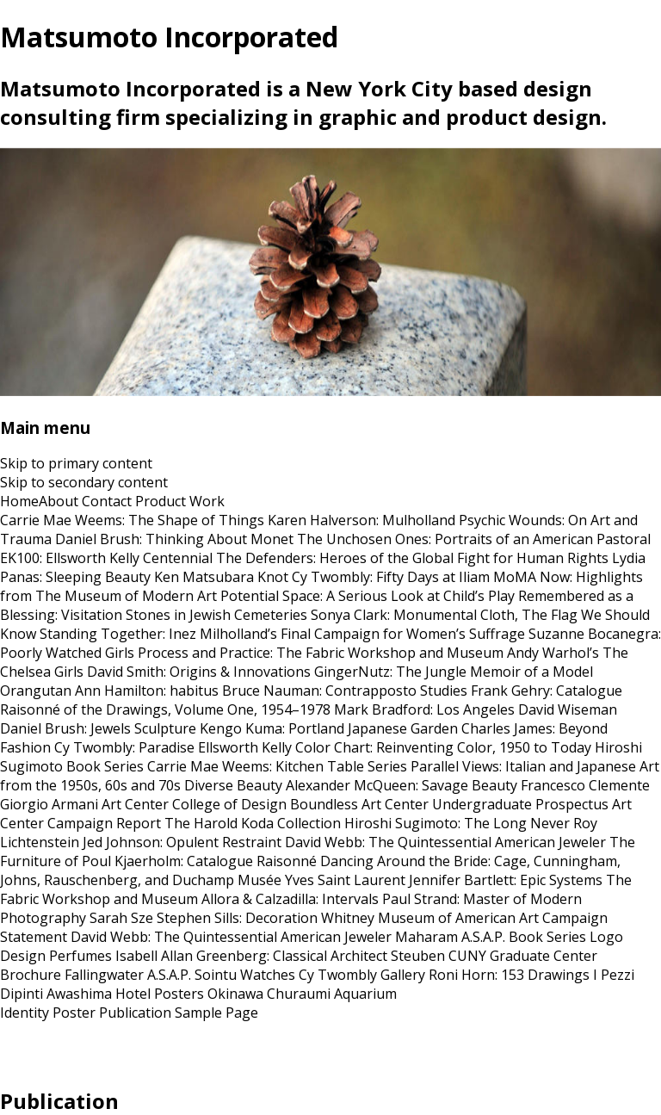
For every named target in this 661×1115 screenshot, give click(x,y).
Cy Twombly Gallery (362, 974)
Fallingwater (104, 974)
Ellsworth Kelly (245, 747)
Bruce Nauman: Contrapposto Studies (344, 690)
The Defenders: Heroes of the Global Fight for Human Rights (412, 557)
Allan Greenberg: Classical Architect (274, 955)
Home (19, 501)
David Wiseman (567, 709)
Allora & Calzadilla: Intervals (290, 898)
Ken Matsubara (204, 576)
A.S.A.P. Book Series (523, 936)
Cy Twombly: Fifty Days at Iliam (391, 576)
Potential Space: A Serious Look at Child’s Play (367, 595)
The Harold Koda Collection (252, 823)
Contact (107, 501)
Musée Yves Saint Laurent (321, 879)
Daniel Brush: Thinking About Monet (174, 539)
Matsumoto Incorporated (169, 36)
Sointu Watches (245, 974)
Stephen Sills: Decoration (237, 917)
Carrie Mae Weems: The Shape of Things (132, 520)
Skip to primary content (76, 463)
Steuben (418, 955)
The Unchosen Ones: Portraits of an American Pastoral (474, 539)
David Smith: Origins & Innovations (199, 671)
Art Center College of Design (194, 804)
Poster (74, 1012)
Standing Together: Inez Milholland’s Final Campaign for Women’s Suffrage (282, 633)
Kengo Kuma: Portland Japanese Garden (329, 728)
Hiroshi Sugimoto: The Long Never (457, 823)
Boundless (324, 804)
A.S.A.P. (169, 974)
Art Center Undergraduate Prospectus (484, 804)
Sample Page (216, 1012)
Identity (24, 1012)
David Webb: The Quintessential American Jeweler (445, 842)
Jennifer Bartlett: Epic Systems (505, 879)
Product (160, 501)
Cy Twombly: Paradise (124, 747)
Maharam (426, 936)
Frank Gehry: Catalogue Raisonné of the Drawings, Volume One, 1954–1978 (311, 700)
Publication (135, 1012)
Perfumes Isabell (103, 955)
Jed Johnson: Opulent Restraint (182, 842)
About (58, 501)
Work (207, 501)
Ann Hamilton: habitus (147, 690)
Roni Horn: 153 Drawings (509, 974)
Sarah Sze (121, 917)
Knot (272, 576)
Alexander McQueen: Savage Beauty (401, 785)
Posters (179, 993)
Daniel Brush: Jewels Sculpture (98, 728)
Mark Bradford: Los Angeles (424, 709)
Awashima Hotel (98, 993)
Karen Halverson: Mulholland (361, 520)
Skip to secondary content (84, 482)
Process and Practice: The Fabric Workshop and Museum (320, 652)
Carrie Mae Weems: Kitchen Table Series (277, 766)
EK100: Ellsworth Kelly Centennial (106, 557)
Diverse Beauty (233, 785)
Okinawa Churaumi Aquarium (302, 993)
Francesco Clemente (585, 785)
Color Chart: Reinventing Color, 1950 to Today (443, 747)
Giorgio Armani (49, 804)
